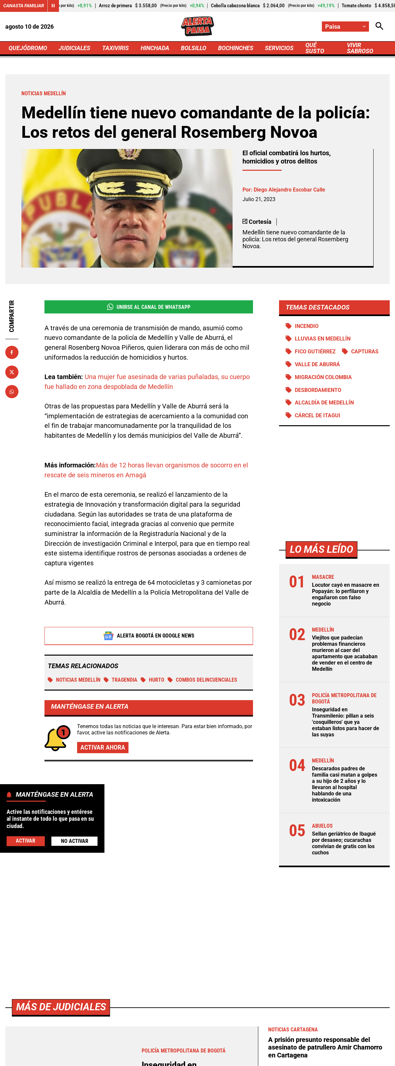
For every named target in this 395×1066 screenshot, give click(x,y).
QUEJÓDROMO (28, 47)
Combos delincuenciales (202, 680)
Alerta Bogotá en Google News (148, 636)
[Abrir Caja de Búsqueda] (379, 26)
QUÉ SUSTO (314, 48)
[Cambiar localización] (345, 26)
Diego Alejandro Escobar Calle (289, 190)
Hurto (152, 680)
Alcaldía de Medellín (324, 403)
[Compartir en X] (11, 372)
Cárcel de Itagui (317, 415)
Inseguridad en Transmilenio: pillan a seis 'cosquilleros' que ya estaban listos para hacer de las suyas (345, 722)
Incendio (307, 326)
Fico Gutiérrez (315, 351)
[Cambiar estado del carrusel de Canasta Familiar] (53, 6)
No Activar (74, 841)
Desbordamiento (318, 390)
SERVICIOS (279, 47)
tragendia (121, 680)
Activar (25, 841)
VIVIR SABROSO (360, 48)
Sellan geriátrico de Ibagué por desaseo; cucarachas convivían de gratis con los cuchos (344, 843)
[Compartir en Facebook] (11, 352)
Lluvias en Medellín (323, 339)
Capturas (365, 351)
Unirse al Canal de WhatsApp (148, 307)
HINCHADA (155, 47)
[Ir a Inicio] (197, 26)
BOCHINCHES (235, 47)
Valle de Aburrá (317, 364)
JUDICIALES (74, 47)
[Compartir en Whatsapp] (11, 391)
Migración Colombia (323, 377)
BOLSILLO (193, 47)
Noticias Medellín (74, 680)
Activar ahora (102, 748)
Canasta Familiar (23, 5)
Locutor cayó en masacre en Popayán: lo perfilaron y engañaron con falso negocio (345, 594)
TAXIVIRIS (115, 47)
